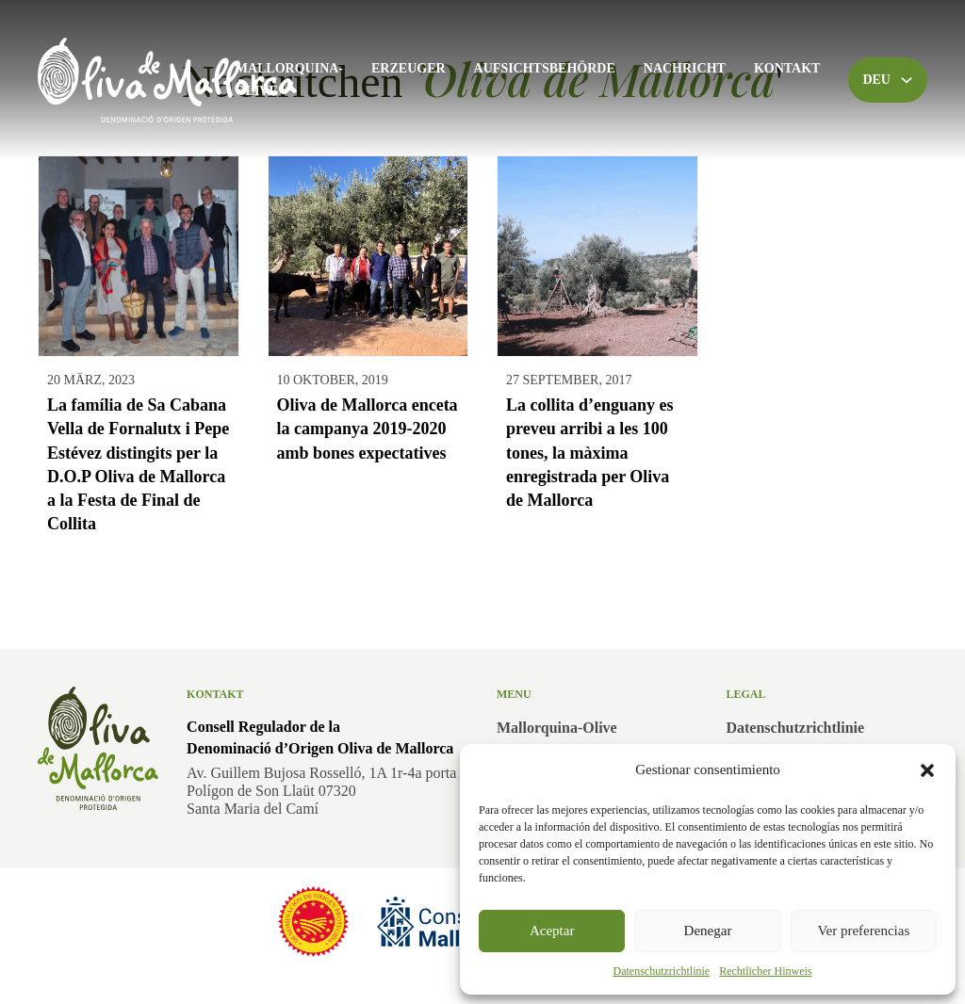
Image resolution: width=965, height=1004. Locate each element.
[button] (927, 770)
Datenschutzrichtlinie (662, 971)
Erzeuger (408, 68)
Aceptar (552, 930)
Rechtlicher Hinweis (765, 971)
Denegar (708, 930)
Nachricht (685, 68)
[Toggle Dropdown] (906, 80)
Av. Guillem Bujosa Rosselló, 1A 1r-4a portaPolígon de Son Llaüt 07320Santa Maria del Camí (321, 791)
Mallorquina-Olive (289, 79)
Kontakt (787, 68)
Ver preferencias (863, 930)
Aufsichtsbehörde (544, 68)
